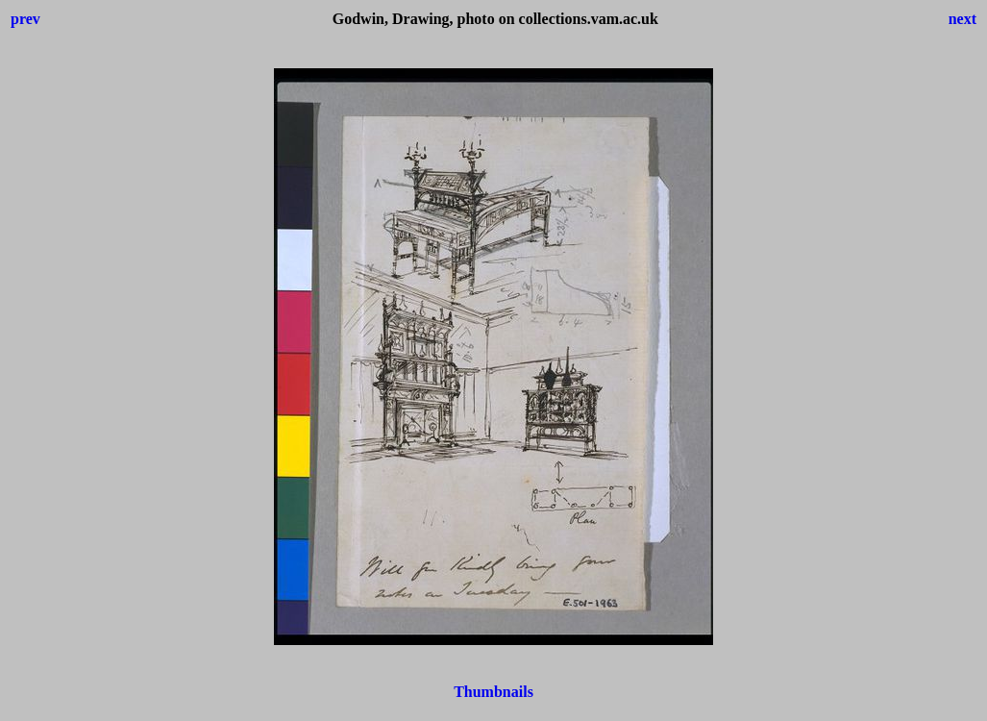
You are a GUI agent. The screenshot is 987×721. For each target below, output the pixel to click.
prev (25, 19)
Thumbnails (493, 692)
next (962, 19)
